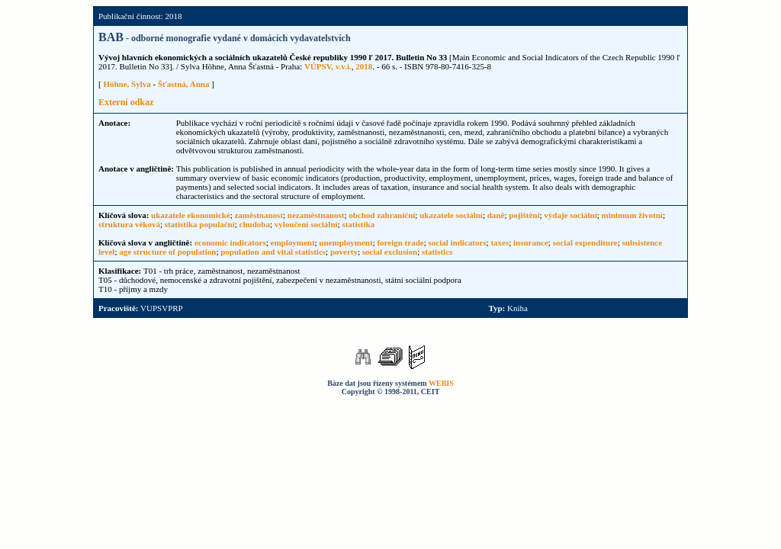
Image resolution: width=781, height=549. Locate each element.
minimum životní (632, 215)
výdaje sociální (570, 215)
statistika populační (200, 224)
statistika (358, 224)
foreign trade (400, 242)
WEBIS (441, 383)
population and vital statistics (273, 251)
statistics (437, 251)
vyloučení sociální (306, 224)
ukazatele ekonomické (190, 215)
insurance (530, 242)
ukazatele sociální (451, 215)
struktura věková (129, 224)
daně (496, 215)
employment (293, 242)
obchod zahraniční (382, 215)
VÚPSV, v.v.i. (328, 66)
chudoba (254, 224)
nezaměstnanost (316, 215)
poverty (344, 251)
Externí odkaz (125, 102)
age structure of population (167, 251)
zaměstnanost (258, 215)
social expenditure (585, 242)
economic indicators (230, 242)
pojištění (524, 215)
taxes (499, 242)
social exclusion (389, 251)
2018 (363, 66)
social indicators (457, 242)
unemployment (345, 242)
